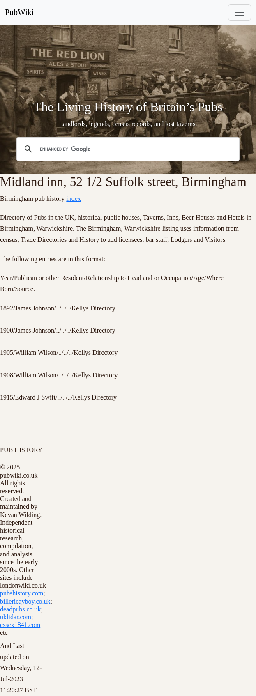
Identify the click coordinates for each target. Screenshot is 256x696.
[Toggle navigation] (239, 12)
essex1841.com (20, 624)
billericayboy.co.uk (25, 601)
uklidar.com (15, 616)
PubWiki (19, 12)
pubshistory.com (21, 593)
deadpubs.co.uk (20, 609)
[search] (127, 149)
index (73, 198)
